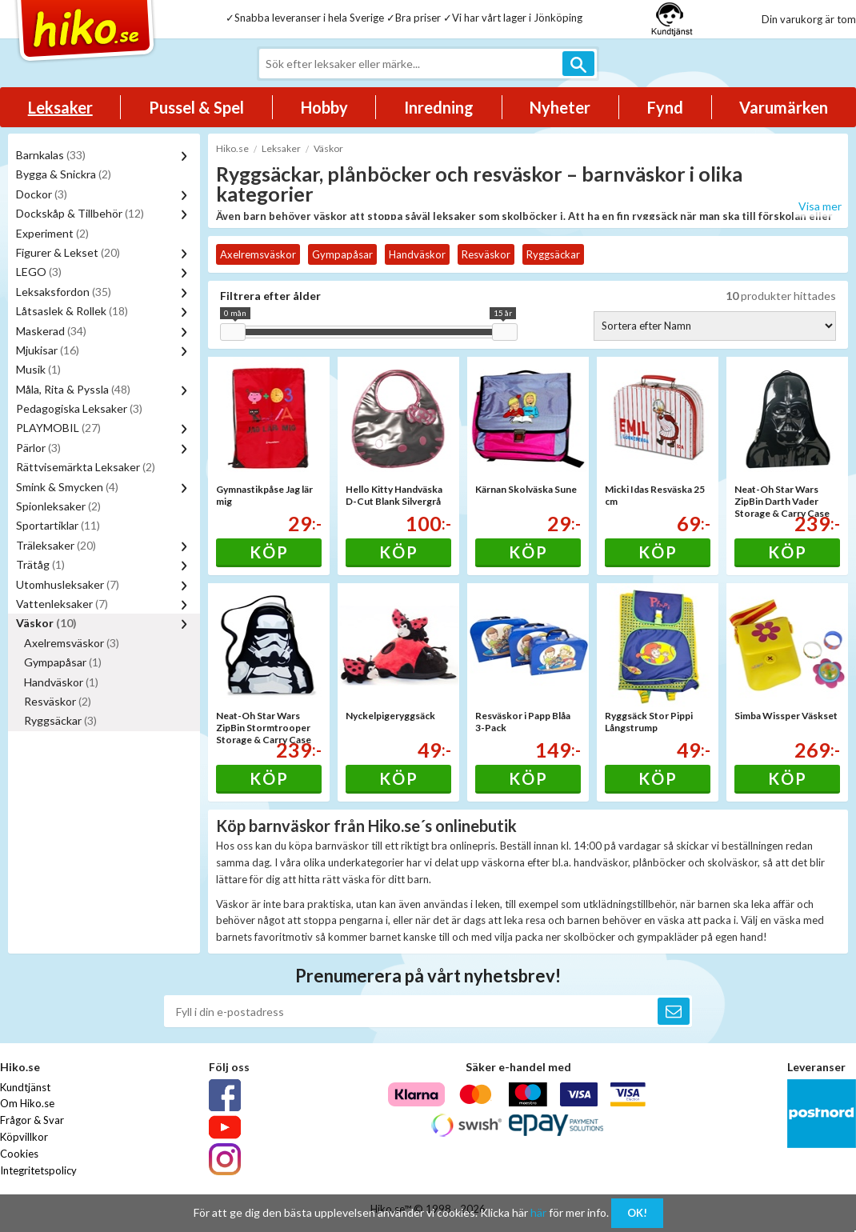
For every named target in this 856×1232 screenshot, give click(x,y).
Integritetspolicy (38, 1170)
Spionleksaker (58, 506)
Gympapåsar (63, 662)
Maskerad (51, 331)
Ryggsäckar (60, 720)
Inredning (439, 107)
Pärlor (38, 447)
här (538, 1212)
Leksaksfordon (63, 291)
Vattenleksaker (62, 603)
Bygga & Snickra (63, 174)
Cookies (19, 1153)
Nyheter (560, 107)
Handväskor (61, 682)
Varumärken (783, 107)
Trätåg (40, 564)
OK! (637, 1212)
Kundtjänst (25, 1087)
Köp (269, 552)
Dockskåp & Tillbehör (80, 213)
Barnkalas (51, 155)
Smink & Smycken (67, 487)
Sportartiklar (58, 525)
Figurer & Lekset (68, 252)
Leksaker (60, 107)
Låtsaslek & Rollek (72, 311)
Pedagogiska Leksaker (79, 408)
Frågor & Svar (32, 1120)
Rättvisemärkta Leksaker (85, 467)
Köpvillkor (24, 1136)
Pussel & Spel (196, 107)
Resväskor (57, 701)
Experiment (52, 233)
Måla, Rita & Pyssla (73, 389)
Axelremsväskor (71, 643)
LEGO (39, 271)
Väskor (46, 623)
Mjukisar (47, 350)
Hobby (324, 107)
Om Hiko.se (27, 1103)
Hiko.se (232, 148)
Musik (38, 369)
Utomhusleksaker (67, 584)
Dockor (41, 194)
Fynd (665, 107)
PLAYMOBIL (58, 427)
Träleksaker (56, 545)
